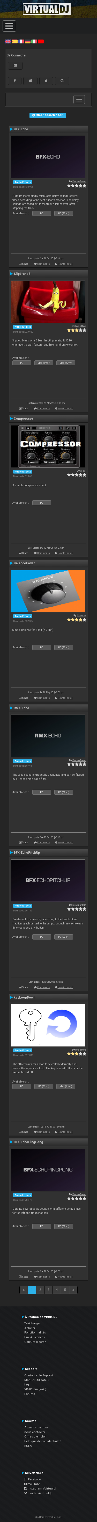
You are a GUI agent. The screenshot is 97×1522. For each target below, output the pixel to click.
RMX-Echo (21, 708)
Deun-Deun (79, 181)
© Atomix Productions (48, 1517)
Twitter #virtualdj (37, 1493)
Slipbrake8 (22, 274)
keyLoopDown (24, 997)
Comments (43, 263)
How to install (65, 263)
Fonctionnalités (35, 1332)
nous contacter (34, 1432)
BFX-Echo (21, 129)
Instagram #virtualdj (40, 1488)
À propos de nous (36, 1427)
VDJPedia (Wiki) (35, 1389)
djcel (83, 470)
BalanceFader (24, 563)
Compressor (23, 418)
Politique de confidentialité (42, 1441)
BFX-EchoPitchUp (27, 852)
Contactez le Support (38, 1375)
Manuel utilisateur (36, 1380)
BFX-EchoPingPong (28, 1142)
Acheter (29, 1328)
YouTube (32, 1484)
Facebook (32, 1479)
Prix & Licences (34, 1337)
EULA (28, 1446)
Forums (29, 1394)
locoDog (80, 326)
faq (26, 1384)
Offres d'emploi (35, 1436)
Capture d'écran (35, 1342)
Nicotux (81, 615)
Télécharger (32, 1323)
